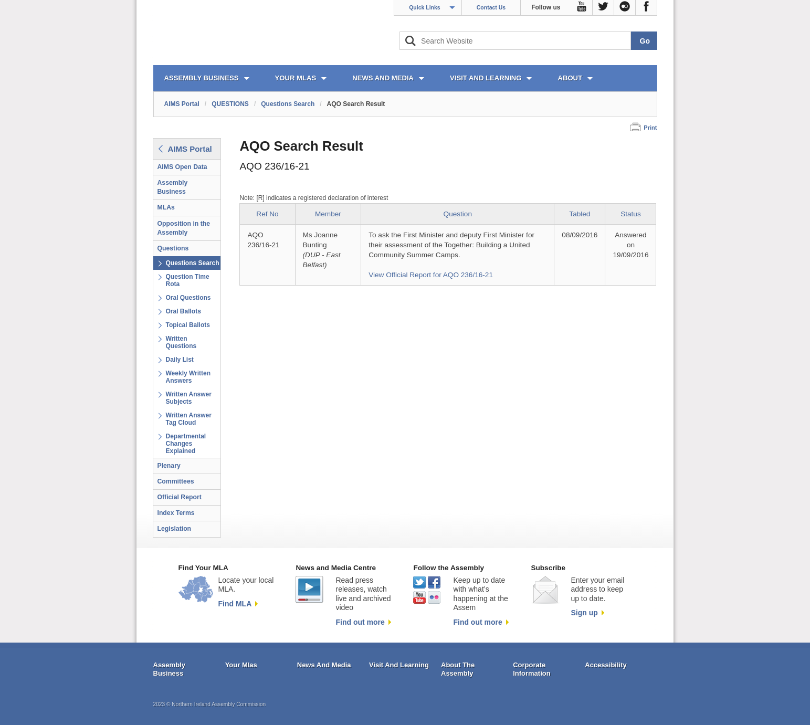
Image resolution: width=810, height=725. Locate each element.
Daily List (180, 359)
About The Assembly (458, 669)
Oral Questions (188, 297)
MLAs (166, 207)
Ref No (267, 214)
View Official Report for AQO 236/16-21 (431, 275)
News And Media (324, 665)
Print (650, 127)
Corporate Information (532, 669)
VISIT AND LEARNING (485, 78)
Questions (173, 248)
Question (458, 214)
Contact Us (491, 7)
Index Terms (176, 513)
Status (630, 214)
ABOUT (569, 78)
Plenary (169, 465)
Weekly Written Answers (188, 377)
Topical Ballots (188, 325)
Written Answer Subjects (189, 398)
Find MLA (235, 604)
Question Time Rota (187, 280)
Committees (175, 481)
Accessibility (606, 665)
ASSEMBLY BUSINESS (201, 78)
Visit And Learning (399, 665)
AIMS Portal (181, 104)
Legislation (174, 528)
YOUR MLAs (296, 78)
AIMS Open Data (182, 167)
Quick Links (424, 7)
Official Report (179, 497)
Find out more (359, 622)
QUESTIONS (230, 104)
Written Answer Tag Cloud (189, 419)
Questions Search (287, 104)
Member (328, 214)
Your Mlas (241, 665)
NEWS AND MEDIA (383, 78)
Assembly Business (172, 187)
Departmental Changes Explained (186, 444)
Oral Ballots (183, 311)
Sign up (584, 612)
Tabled (579, 214)
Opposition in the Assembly (184, 228)
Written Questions (181, 342)
